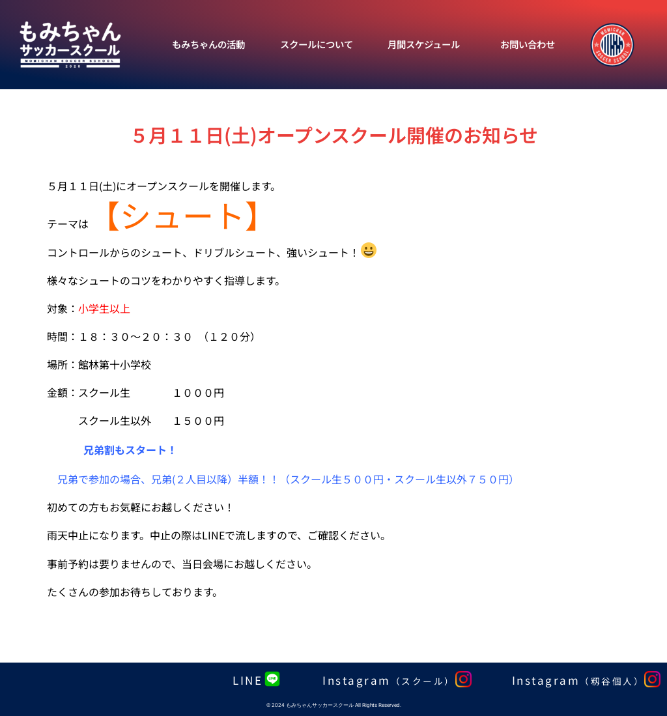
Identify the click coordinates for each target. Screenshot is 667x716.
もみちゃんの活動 (208, 44)
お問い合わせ (527, 44)
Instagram (388, 680)
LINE (248, 680)
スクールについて (316, 44)
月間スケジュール (424, 44)
